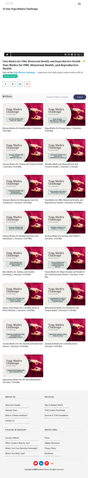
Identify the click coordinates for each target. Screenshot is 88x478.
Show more (10, 76)
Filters (7, 96)
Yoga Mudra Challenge (24, 72)
